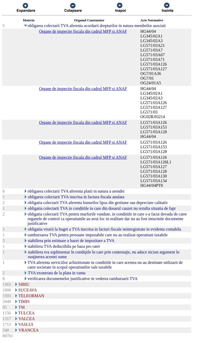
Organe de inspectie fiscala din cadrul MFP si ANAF (83, 31)
